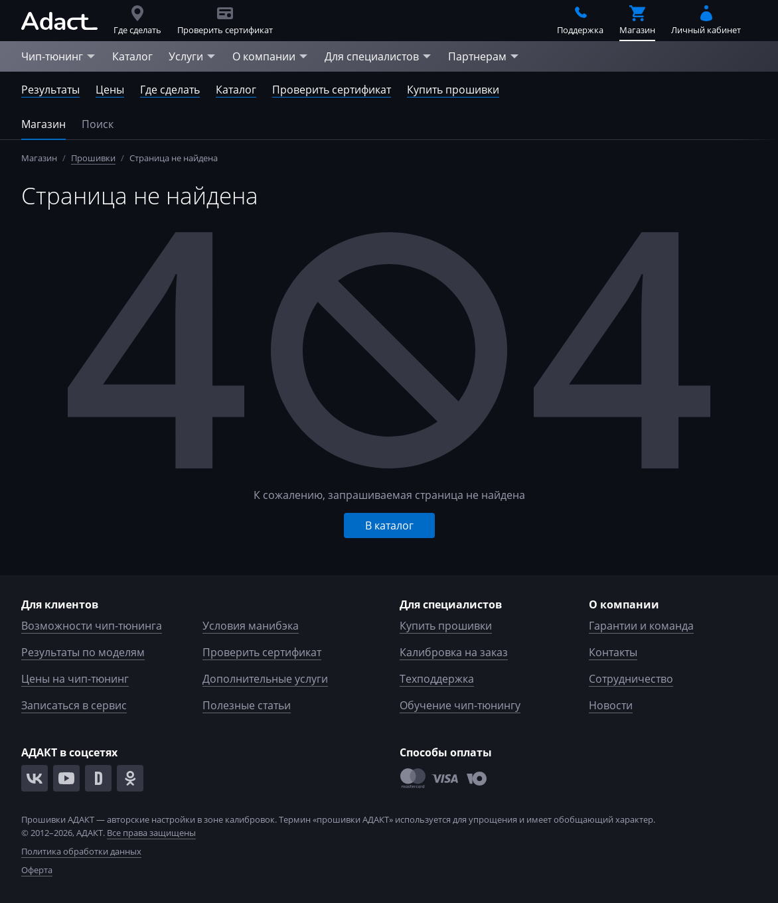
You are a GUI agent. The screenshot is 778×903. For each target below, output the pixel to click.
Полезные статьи (246, 705)
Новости (611, 705)
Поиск (98, 124)
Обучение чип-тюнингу (460, 705)
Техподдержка (437, 678)
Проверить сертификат (331, 89)
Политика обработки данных (81, 851)
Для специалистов (378, 56)
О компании (270, 56)
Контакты (613, 652)
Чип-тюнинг (58, 56)
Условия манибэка (250, 625)
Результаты (50, 89)
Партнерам (484, 56)
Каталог (132, 56)
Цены (110, 89)
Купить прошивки (453, 89)
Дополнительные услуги (265, 678)
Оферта (36, 870)
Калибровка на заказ (454, 652)
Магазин (43, 124)
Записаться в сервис (74, 705)
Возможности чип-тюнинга (91, 625)
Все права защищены (151, 833)
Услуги (192, 56)
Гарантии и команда (641, 625)
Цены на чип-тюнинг (75, 678)
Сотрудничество (631, 678)
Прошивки (93, 158)
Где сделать (170, 89)
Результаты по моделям (83, 652)
